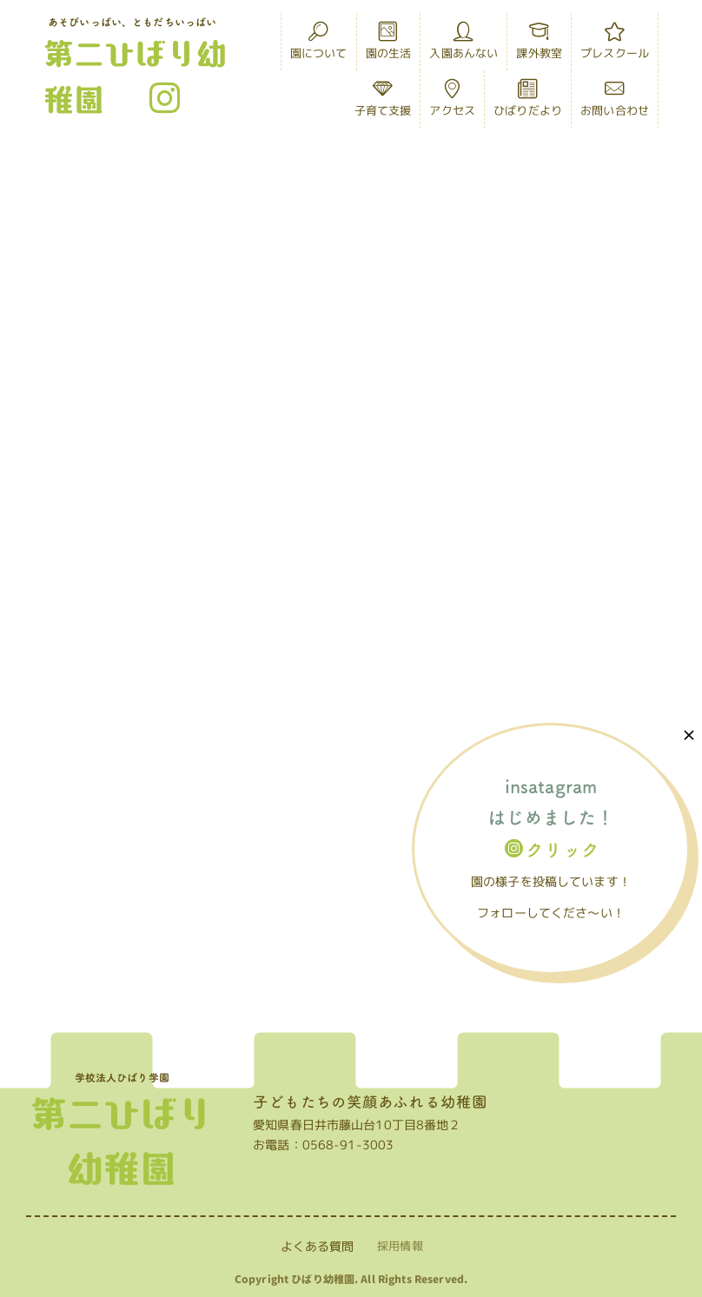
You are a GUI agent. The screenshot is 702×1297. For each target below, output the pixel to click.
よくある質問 (317, 1246)
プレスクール (614, 45)
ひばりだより (527, 102)
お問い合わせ (614, 102)
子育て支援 (383, 102)
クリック (552, 850)
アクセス (452, 102)
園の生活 (389, 45)
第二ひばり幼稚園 (135, 76)
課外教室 (539, 45)
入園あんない (463, 45)
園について (319, 45)
